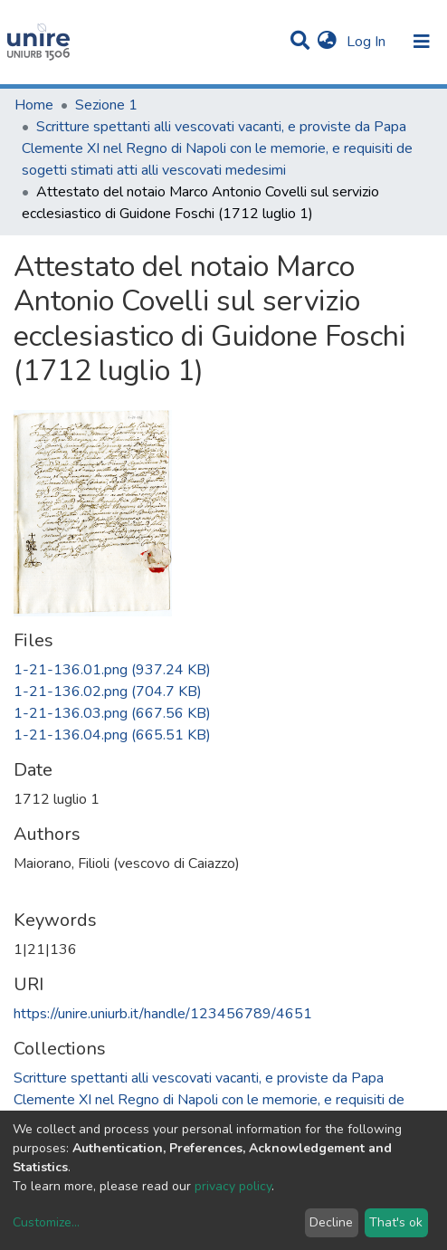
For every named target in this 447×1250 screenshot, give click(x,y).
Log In (368, 42)
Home (33, 105)
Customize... (46, 1222)
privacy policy (233, 1186)
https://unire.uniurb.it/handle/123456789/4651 (163, 1014)
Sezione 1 (106, 105)
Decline (331, 1222)
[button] (327, 41)
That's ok (396, 1222)
